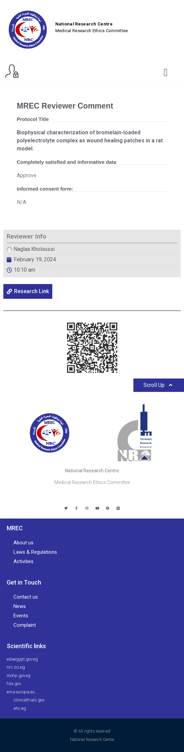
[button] (165, 72)
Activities (23, 561)
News (19, 606)
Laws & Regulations (35, 552)
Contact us (25, 597)
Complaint (24, 625)
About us (23, 543)
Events (20, 616)
